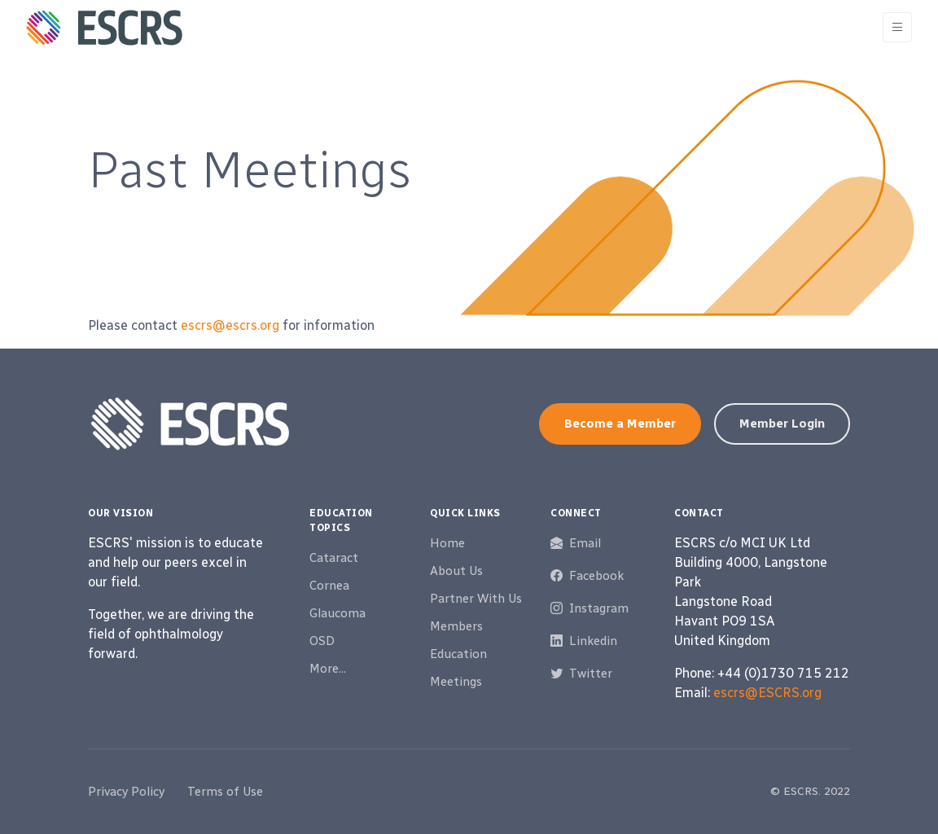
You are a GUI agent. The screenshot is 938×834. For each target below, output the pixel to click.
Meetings (456, 681)
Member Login (782, 423)
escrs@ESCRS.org (767, 692)
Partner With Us (476, 598)
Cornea (329, 585)
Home (447, 543)
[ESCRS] (104, 28)
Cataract (333, 558)
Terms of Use (225, 791)
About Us (456, 571)
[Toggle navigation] (897, 27)
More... (327, 668)
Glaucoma (337, 613)
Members (456, 626)
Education (458, 654)
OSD (322, 641)
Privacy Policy (126, 791)
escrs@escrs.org (230, 325)
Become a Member (620, 423)
